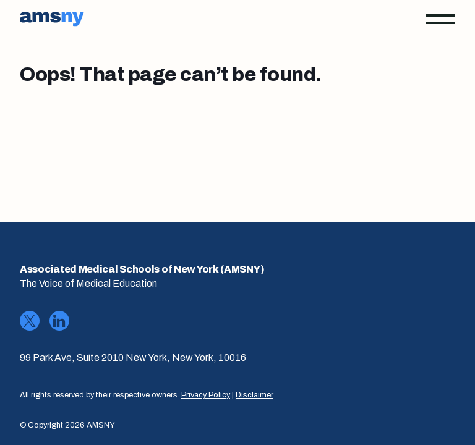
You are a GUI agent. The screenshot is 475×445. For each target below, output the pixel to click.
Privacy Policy (205, 395)
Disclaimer (254, 395)
